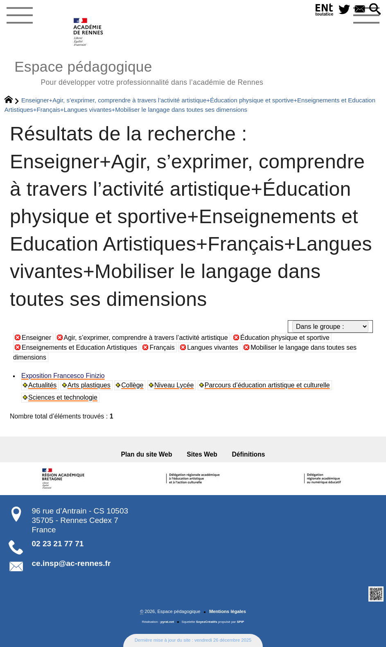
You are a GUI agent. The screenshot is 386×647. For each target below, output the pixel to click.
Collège (132, 385)
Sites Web (202, 454)
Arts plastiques (89, 385)
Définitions (248, 454)
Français (161, 347)
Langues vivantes (212, 347)
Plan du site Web (146, 454)
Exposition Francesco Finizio (63, 375)
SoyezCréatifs (206, 622)
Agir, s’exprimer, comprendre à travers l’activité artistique (146, 337)
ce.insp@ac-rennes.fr (71, 563)
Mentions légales (227, 611)
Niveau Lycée (174, 385)
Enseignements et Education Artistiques (79, 347)
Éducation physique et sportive (285, 337)
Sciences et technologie (62, 397)
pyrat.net (167, 622)
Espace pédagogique (138, 72)
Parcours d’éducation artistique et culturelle (267, 385)
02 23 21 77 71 (58, 543)
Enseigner (36, 337)
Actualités (42, 385)
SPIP (240, 622)
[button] (375, 9)
